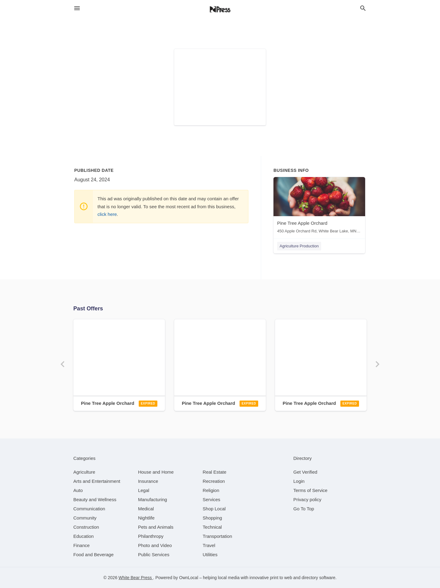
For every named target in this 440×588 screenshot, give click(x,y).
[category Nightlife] (146, 517)
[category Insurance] (148, 481)
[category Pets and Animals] (156, 527)
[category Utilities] (210, 554)
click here (107, 214)
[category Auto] (78, 490)
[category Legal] (143, 490)
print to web (281, 577)
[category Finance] (81, 545)
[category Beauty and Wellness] (94, 499)
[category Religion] (211, 490)
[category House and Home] (156, 472)
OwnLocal (188, 577)
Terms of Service (310, 490)
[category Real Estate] (214, 472)
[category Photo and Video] (155, 545)
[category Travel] (209, 545)
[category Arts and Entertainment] (96, 481)
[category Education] (83, 536)
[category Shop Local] (214, 508)
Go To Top (303, 508)
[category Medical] (146, 508)
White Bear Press (136, 577)
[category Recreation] (214, 481)
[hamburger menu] (77, 8)
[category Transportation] (217, 536)
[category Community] (85, 517)
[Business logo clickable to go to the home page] (220, 9)
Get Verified (305, 472)
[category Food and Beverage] (93, 554)
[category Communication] (89, 508)
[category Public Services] (154, 554)
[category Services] (211, 499)
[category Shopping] (212, 517)
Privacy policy (307, 499)
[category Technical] (212, 527)
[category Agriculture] (84, 472)
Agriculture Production (299, 246)
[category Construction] (86, 527)
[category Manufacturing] (152, 499)
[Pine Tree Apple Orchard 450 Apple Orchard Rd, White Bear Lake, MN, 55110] (319, 206)
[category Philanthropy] (150, 536)
